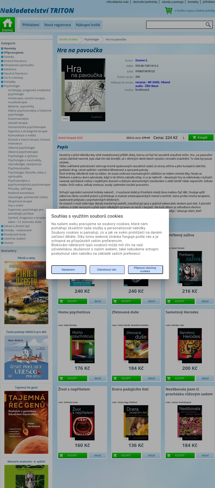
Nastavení (68, 269)
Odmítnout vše (106, 269)
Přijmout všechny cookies (145, 269)
